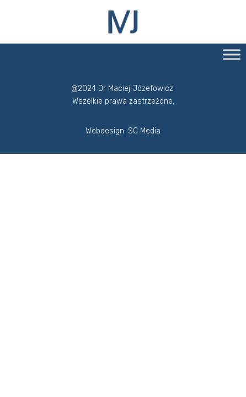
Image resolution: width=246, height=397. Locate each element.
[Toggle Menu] (231, 54)
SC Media (144, 131)
